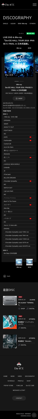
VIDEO (20, 376)
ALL (4, 23)
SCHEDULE (11, 381)
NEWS (12, 376)
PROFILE (21, 381)
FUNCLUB (19, 385)
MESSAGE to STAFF (19, 390)
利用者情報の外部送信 (26, 415)
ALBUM (18, 23)
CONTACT (19, 398)
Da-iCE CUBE (30, 385)
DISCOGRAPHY (30, 376)
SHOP (29, 381)
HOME (5, 376)
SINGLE (10, 23)
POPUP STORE (8, 385)
